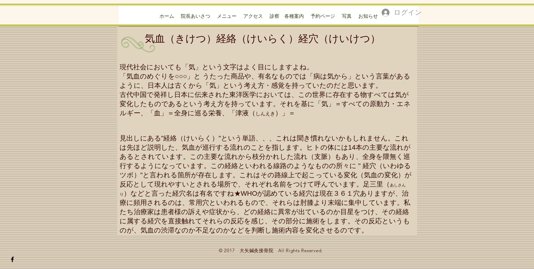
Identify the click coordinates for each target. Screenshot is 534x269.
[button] (286, 18)
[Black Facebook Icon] (12, 259)
